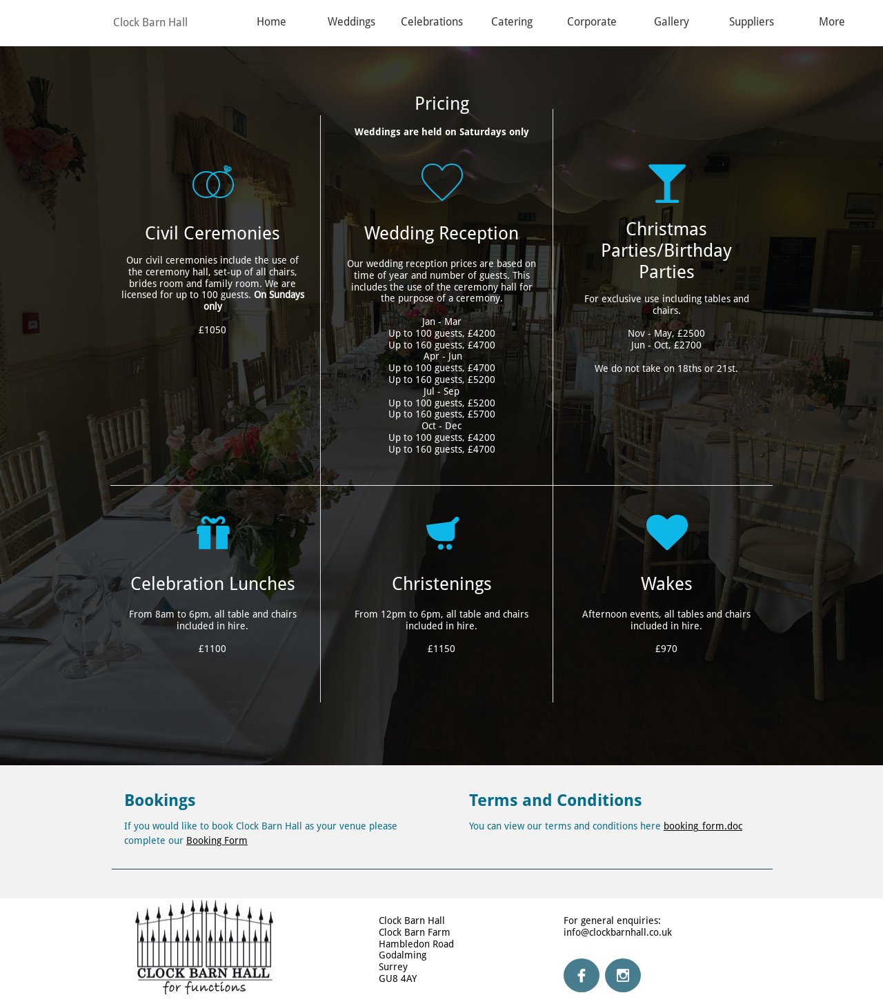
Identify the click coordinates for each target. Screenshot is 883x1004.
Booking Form (217, 840)
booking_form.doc (703, 825)
